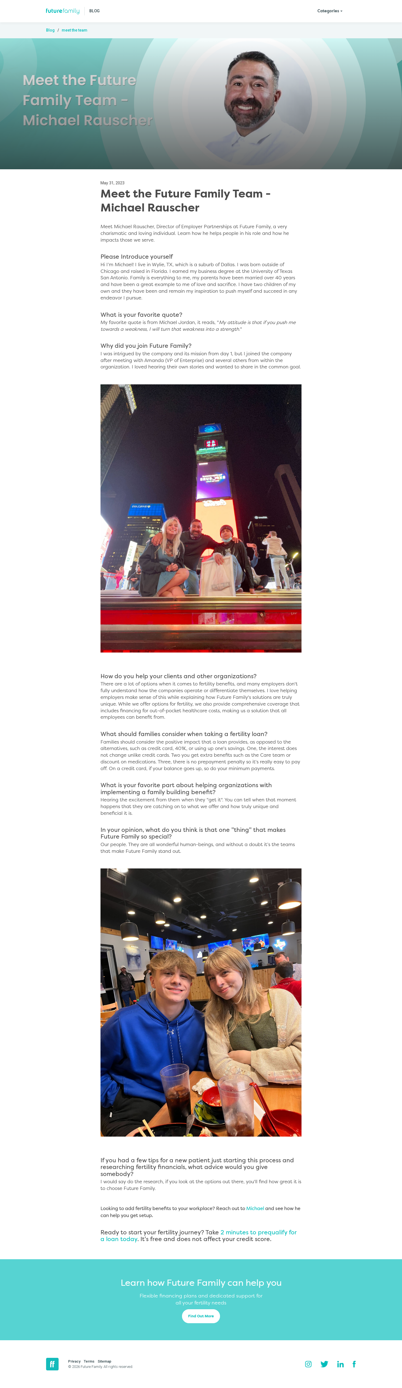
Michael (255, 1208)
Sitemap (104, 1361)
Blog (50, 30)
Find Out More (201, 1316)
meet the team (74, 30)
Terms (89, 1361)
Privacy (74, 1361)
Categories (328, 11)
